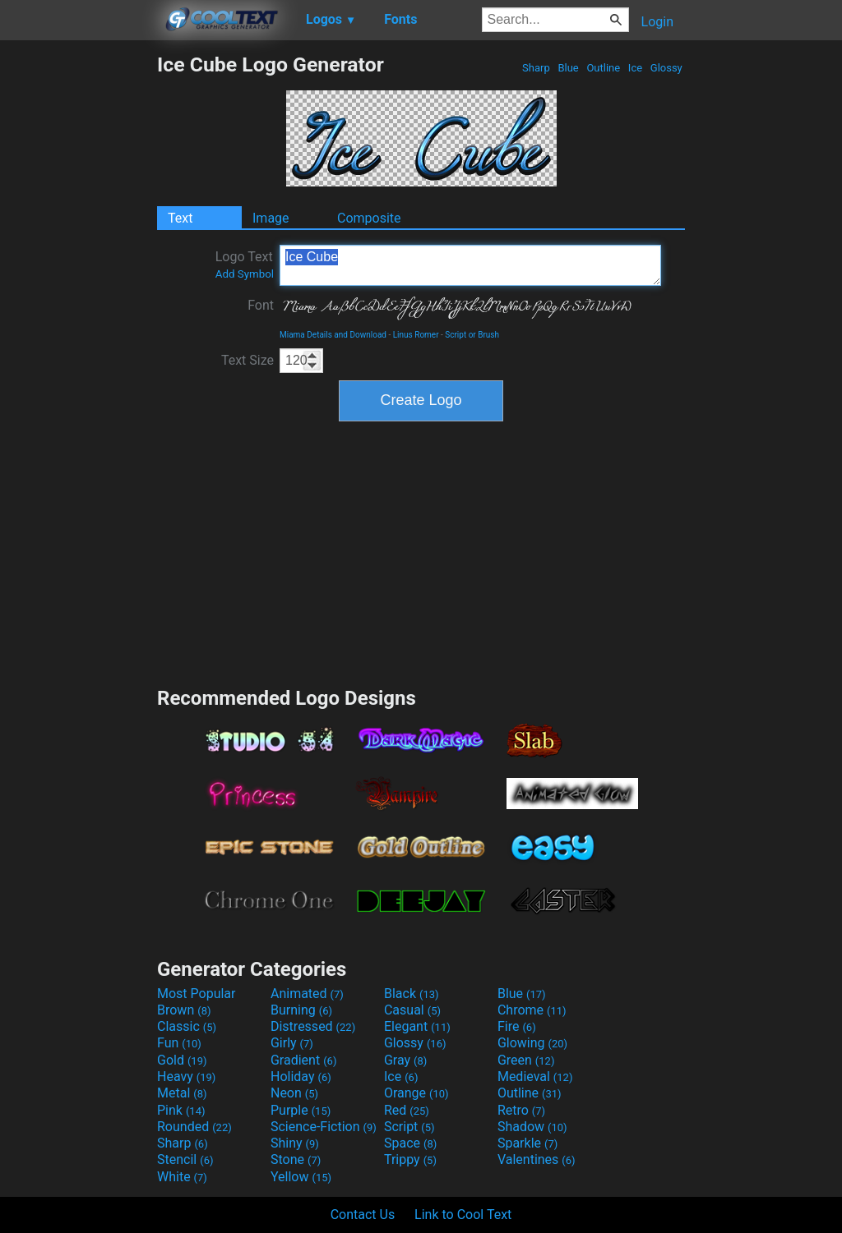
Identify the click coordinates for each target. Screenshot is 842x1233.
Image (270, 218)
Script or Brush (472, 334)
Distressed (313, 1026)
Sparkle (527, 1143)
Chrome (532, 1010)
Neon (294, 1093)
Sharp (536, 68)
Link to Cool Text (462, 1214)
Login (657, 22)
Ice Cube (470, 265)
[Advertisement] (78, 299)
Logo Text (244, 264)
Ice (635, 68)
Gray (405, 1060)
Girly (292, 1043)
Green (526, 1060)
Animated (307, 993)
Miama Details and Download (333, 334)
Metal (182, 1093)
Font (261, 305)
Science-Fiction (324, 1126)
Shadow (532, 1126)
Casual (412, 1010)
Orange (416, 1093)
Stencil (185, 1159)
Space (410, 1143)
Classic (186, 1026)
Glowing (532, 1043)
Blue (568, 68)
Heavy (186, 1076)
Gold (182, 1060)
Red (406, 1110)
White (182, 1177)
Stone (296, 1159)
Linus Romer (416, 334)
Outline (603, 68)
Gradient (303, 1060)
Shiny (295, 1143)
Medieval (535, 1076)
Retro (521, 1110)
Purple (301, 1110)
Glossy (666, 68)
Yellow (301, 1177)
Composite (369, 218)
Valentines (536, 1159)
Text (180, 218)
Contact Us (363, 1214)
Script (409, 1126)
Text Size (247, 360)
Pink (181, 1110)
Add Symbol (244, 274)
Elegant (417, 1026)
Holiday (301, 1076)
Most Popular (196, 993)
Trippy (410, 1159)
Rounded (194, 1126)
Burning (301, 1010)
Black (411, 993)
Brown (183, 1010)
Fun (179, 1043)
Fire (516, 1026)
